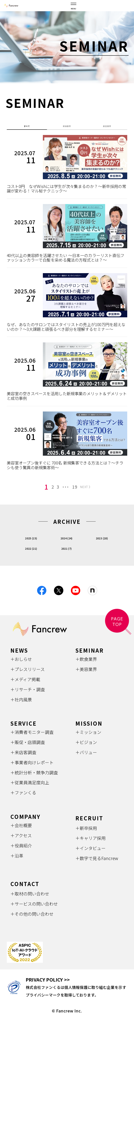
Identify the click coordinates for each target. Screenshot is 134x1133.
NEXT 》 (91, 517)
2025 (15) (31, 569)
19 (74, 518)
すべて (26, 128)
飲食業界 (67, 128)
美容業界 (107, 128)
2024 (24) (66, 569)
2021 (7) (66, 579)
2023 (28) (102, 569)
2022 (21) (31, 579)
